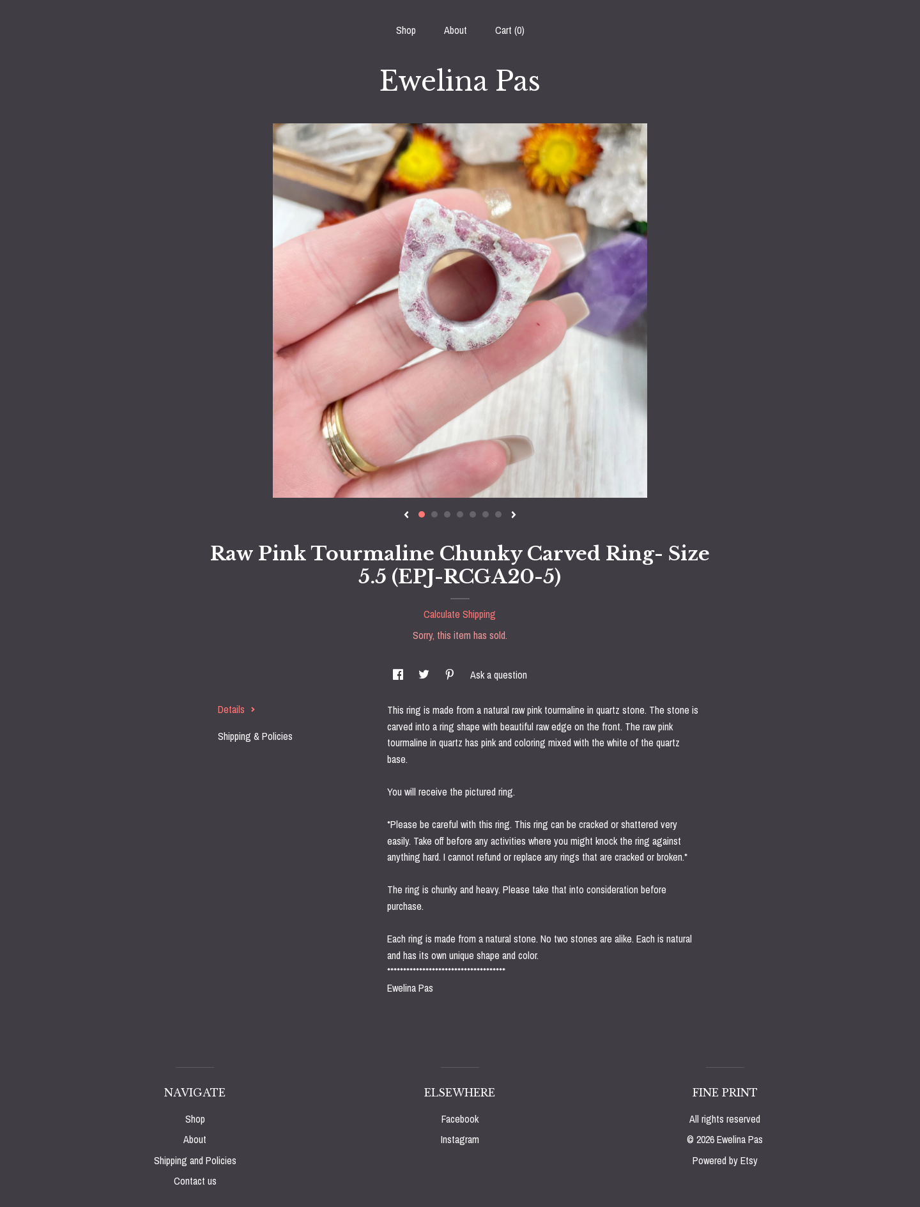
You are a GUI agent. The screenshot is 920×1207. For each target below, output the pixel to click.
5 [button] (473, 514)
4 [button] (460, 514)
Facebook (460, 1119)
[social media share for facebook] (399, 675)
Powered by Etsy (725, 1160)
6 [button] (485, 514)
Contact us (195, 1181)
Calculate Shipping (460, 614)
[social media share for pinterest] (451, 675)
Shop (406, 30)
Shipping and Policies (195, 1160)
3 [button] (447, 514)
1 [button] (421, 514)
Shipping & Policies (255, 736)
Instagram (460, 1139)
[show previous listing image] (406, 515)
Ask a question (498, 675)
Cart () (510, 30)
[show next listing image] (513, 515)
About (455, 30)
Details (237, 709)
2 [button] (434, 514)
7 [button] (498, 514)
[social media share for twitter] (425, 675)
